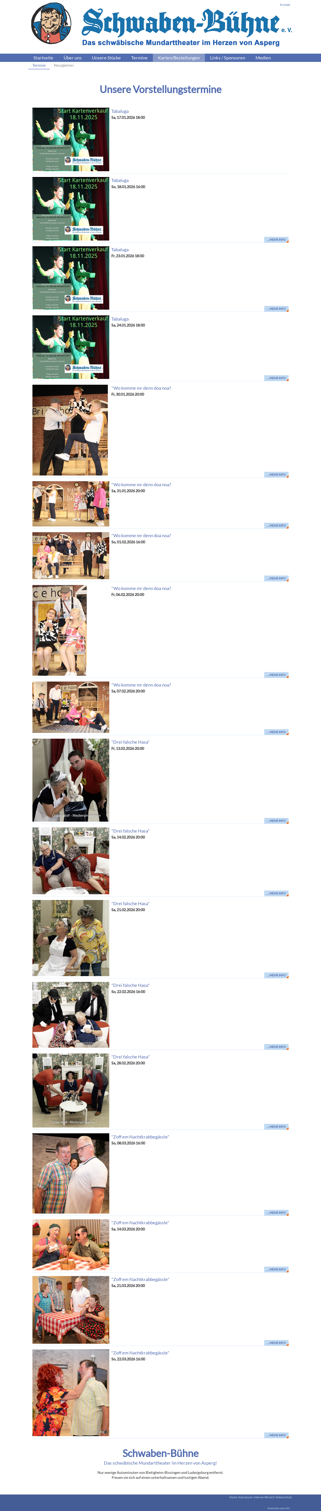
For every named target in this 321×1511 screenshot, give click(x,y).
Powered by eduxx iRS (279, 1508)
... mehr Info (276, 239)
